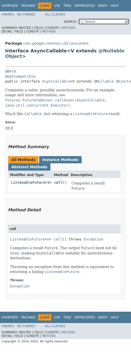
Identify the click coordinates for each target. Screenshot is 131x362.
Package (28, 5)
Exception (93, 239)
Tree (67, 5)
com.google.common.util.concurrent (56, 43)
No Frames (26, 14)
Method (68, 28)
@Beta (10, 71)
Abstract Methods (29, 167)
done (14, 253)
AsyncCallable (56, 81)
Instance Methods (60, 160)
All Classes (55, 14)
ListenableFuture (28, 182)
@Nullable (111, 50)
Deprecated (84, 5)
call (58, 182)
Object (13, 56)
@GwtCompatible (20, 76)
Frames (8, 14)
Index (103, 5)
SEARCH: (70, 21)
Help (115, 5)
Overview (10, 5)
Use (57, 5)
